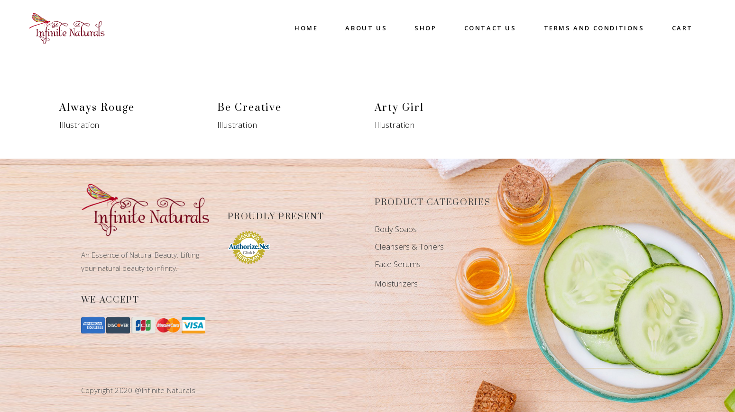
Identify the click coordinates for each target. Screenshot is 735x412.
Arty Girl (399, 107)
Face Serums (398, 264)
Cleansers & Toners (409, 246)
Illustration (79, 124)
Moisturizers (396, 283)
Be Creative (249, 107)
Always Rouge (97, 107)
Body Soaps (396, 229)
